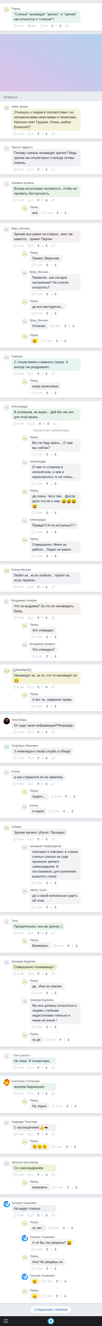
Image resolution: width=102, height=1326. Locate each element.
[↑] (53, 25)
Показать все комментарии (51, 430)
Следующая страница (51, 1309)
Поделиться (66, 25)
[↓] (60, 25)
